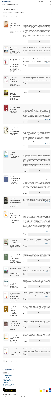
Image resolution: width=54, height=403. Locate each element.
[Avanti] (16, 16)
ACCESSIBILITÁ (7, 386)
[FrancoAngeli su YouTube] (8, 373)
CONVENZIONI (6, 379)
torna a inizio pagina (27, 401)
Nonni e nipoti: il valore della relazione (15, 180)
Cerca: (3, 4)
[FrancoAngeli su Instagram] (6, 373)
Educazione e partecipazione (14, 297)
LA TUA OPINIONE (7, 376)
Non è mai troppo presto (15, 26)
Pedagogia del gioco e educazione (14, 338)
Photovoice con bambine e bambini (15, 201)
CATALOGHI (6, 377)
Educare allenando (13, 80)
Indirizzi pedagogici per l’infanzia (14, 156)
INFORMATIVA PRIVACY (9, 384)
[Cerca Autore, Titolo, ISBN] (28, 4)
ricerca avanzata (9, 6)
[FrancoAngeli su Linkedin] (5, 373)
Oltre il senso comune (14, 259)
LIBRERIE (5, 382)
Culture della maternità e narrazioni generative (14, 313)
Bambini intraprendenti (14, 272)
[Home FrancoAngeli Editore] (7, 1)
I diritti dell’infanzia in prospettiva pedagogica (14, 65)
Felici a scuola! (14, 50)
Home (4, 6)
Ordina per (37, 13)
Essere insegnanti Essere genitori (15, 324)
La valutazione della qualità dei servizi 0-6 (15, 352)
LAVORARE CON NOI (8, 381)
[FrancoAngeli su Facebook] (3, 373)
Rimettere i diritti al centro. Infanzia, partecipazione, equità (15, 219)
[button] (36, 1)
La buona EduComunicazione (15, 243)
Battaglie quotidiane (13, 110)
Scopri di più (47, 39)
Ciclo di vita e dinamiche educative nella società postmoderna (15, 97)
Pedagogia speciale (13, 283)
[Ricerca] (51, 4)
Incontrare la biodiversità (14, 132)
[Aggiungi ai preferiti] (39, 41)
